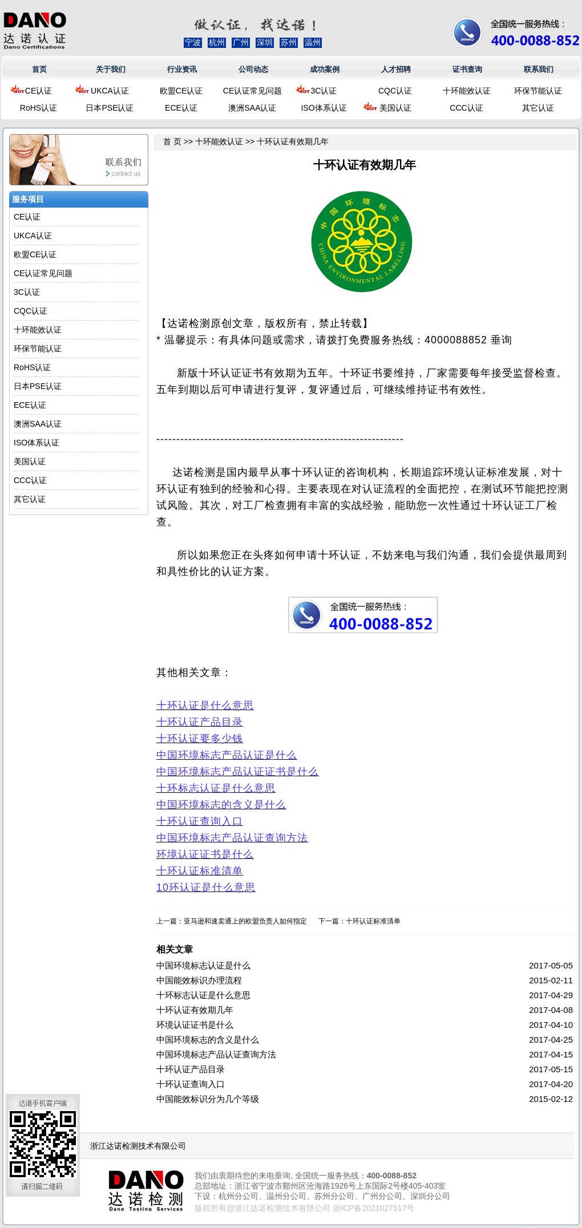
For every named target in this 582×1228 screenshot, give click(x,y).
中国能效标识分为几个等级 (207, 1099)
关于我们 (111, 69)
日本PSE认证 (110, 107)
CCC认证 (466, 107)
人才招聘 (396, 69)
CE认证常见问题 (252, 90)
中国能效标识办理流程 (199, 980)
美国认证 (395, 107)
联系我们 (538, 69)
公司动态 (253, 69)
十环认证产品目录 (190, 1069)
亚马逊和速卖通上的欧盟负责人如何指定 (245, 921)
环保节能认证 (538, 90)
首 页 (172, 141)
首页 (39, 69)
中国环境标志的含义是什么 (207, 1039)
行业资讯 (182, 69)
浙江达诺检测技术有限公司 (138, 1145)
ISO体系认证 (323, 107)
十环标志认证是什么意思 (203, 995)
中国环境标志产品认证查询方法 (216, 1054)
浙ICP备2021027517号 (373, 1208)
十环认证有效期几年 (194, 1010)
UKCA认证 (110, 90)
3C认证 (324, 90)
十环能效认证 (467, 90)
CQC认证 (395, 90)
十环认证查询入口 (190, 1084)
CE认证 (38, 90)
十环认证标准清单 (373, 921)
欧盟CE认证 (181, 90)
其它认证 (538, 107)
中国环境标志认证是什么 (203, 965)
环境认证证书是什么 (194, 1025)
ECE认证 (181, 107)
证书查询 (467, 69)
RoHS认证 (38, 107)
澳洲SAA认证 (252, 107)
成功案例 (325, 69)
